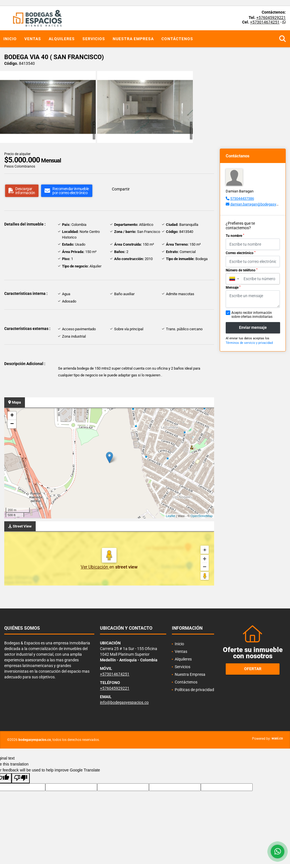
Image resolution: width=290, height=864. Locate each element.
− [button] (12, 424)
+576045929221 (271, 17)
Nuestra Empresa (133, 39)
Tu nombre (235, 235)
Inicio (10, 39)
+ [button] (12, 415)
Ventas (32, 39)
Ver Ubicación (95, 567)
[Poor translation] (21, 778)
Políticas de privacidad (194, 689)
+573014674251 (265, 22)
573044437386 (242, 198)
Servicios (93, 39)
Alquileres (62, 39)
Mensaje (233, 287)
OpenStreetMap (202, 516)
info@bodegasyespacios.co (124, 702)
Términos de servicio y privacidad (249, 343)
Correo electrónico (240, 253)
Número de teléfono (241, 270)
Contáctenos (177, 39)
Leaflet (170, 516)
